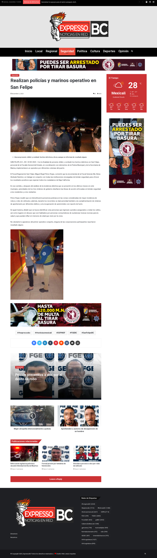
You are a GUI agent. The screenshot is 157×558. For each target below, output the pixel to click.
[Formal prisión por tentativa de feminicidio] (56, 453)
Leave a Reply (56, 479)
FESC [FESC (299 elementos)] (85, 516)
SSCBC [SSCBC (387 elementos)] (86, 535)
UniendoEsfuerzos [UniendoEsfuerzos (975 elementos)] (101, 535)
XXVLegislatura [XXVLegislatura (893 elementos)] (88, 543)
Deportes (109, 51)
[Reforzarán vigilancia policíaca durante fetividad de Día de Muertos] (24, 453)
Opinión (123, 51)
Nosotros (13, 537)
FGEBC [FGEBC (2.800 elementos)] (96, 516)
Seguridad (67, 51)
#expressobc (24, 333)
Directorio (13, 534)
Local (38, 51)
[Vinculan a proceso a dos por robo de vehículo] (87, 453)
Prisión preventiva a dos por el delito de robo (38, 377)
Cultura (95, 51)
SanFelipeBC (88, 333)
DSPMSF (61, 333)
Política (82, 51)
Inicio (28, 51)
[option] (55, 376)
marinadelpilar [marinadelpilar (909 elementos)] (101, 528)
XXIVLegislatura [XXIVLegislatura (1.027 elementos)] (89, 539)
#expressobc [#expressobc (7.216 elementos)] (88, 508)
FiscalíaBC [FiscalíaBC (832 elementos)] (87, 520)
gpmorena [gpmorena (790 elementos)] (87, 528)
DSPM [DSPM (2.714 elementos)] (105, 512)
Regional (51, 51)
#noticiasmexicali (44, 333)
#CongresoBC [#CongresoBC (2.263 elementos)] (88, 504)
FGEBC (74, 333)
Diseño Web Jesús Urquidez (66, 554)
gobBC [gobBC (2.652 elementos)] (99, 520)
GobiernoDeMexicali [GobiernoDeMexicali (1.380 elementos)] (90, 524)
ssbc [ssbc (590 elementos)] (104, 532)
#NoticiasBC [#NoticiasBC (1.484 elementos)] (104, 508)
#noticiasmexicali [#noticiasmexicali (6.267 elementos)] (90, 512)
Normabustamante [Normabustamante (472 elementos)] (89, 532)
